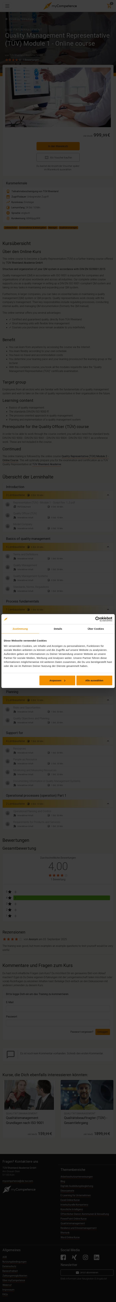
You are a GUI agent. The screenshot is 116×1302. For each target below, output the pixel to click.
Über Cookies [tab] (96, 628)
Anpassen (57, 680)
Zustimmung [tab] (20, 628)
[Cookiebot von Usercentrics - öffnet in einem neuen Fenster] (97, 619)
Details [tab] (58, 628)
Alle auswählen (94, 680)
